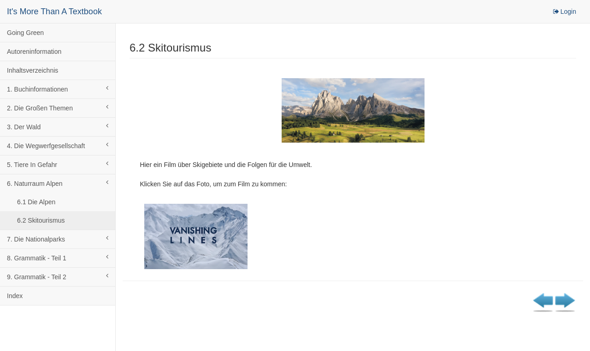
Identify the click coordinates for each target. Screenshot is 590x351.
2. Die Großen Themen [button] (57, 108)
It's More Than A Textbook (54, 11)
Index (15, 295)
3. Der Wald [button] (57, 126)
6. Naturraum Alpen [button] (57, 183)
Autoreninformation (34, 51)
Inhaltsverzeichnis (32, 70)
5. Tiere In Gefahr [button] (57, 164)
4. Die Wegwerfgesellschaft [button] (57, 145)
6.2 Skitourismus (41, 220)
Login (564, 11)
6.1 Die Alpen (36, 202)
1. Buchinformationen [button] (57, 89)
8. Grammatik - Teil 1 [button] (57, 257)
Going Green (25, 32)
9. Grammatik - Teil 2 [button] (57, 276)
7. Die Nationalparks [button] (57, 239)
